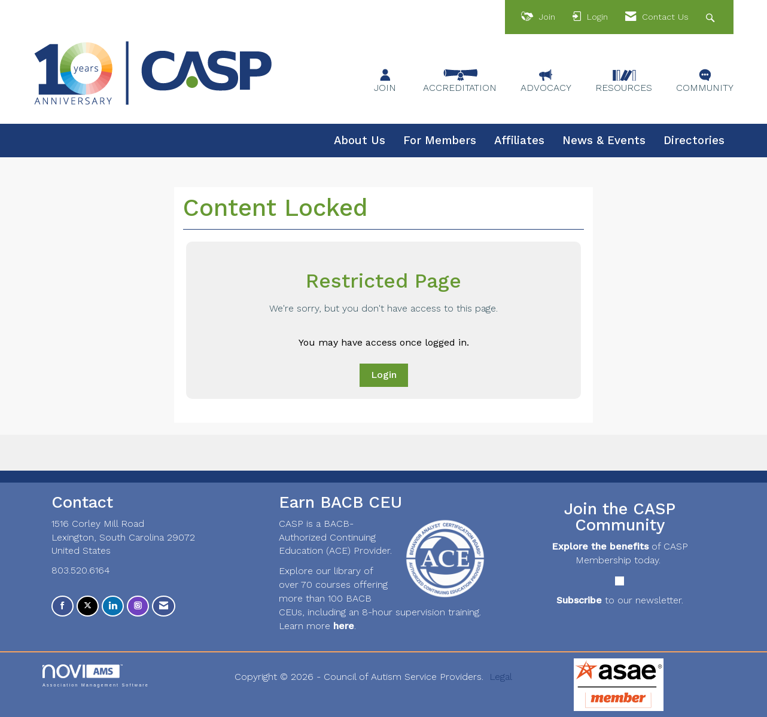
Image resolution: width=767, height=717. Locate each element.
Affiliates (519, 140)
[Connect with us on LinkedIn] (113, 606)
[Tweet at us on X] (88, 606)
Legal (500, 676)
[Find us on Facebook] (62, 606)
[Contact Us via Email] (163, 606)
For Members (439, 140)
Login (384, 374)
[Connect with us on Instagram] (138, 606)
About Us (359, 140)
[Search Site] (712, 17)
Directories (694, 140)
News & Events (604, 140)
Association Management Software (95, 675)
